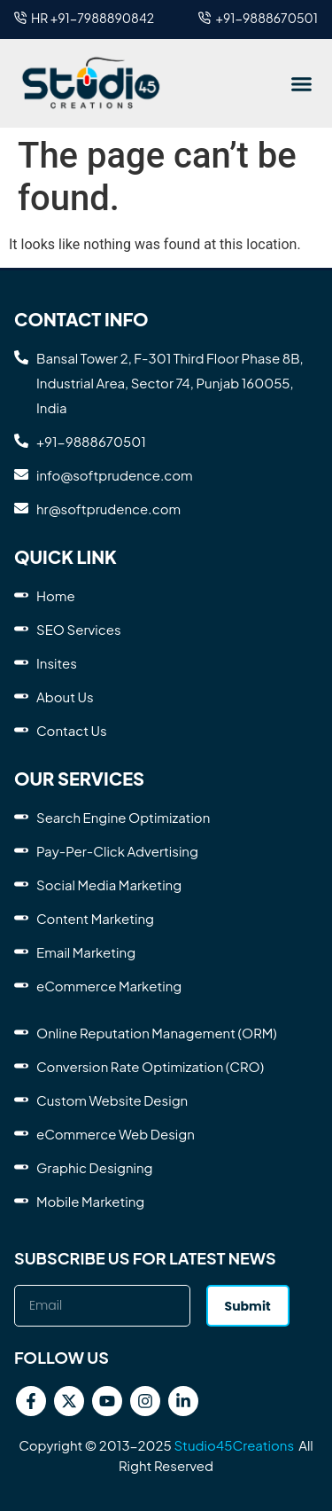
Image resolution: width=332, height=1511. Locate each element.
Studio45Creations (234, 1445)
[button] (301, 83)
